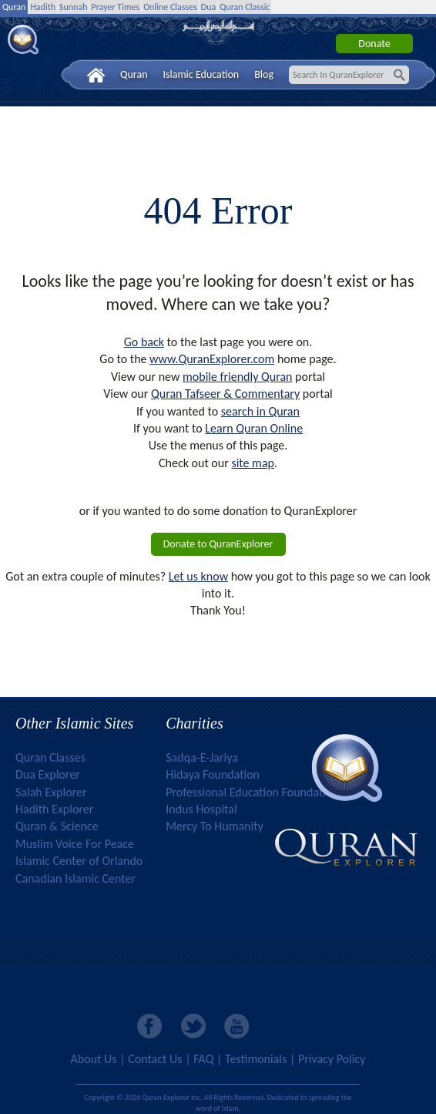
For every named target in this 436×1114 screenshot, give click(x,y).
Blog (263, 74)
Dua (208, 7)
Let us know (198, 576)
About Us (94, 1059)
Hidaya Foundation (213, 774)
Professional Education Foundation (252, 792)
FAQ (203, 1059)
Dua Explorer (47, 774)
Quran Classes (50, 757)
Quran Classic (245, 7)
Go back (144, 342)
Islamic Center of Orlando (79, 860)
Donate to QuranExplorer (218, 543)
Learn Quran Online (254, 428)
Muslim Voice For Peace (74, 843)
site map (252, 463)
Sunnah (73, 7)
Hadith (42, 7)
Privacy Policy (332, 1059)
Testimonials (256, 1059)
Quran (13, 7)
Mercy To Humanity (214, 826)
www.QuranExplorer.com (211, 359)
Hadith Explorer (54, 809)
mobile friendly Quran (237, 376)
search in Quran (260, 411)
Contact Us (155, 1059)
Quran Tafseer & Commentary (225, 393)
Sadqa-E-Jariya (202, 757)
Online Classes (170, 7)
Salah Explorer (51, 792)
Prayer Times (115, 7)
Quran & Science (57, 826)
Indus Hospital (201, 809)
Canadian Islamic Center (75, 878)
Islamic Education (201, 74)
